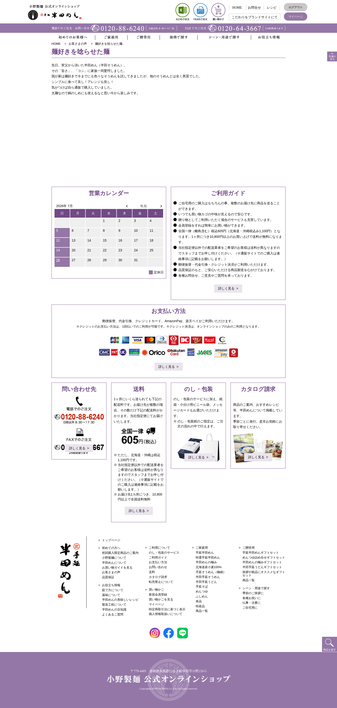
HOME (237, 7)
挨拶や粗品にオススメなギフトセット (263, 573)
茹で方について (112, 590)
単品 (199, 601)
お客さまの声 (111, 572)
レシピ (272, 7)
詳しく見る (226, 289)
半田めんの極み (206, 562)
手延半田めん (205, 552)
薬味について (111, 595)
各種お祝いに (251, 598)
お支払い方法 (158, 562)
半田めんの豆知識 (114, 609)
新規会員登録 (158, 594)
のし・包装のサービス (164, 552)
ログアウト (296, 7)
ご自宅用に (250, 607)
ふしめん (202, 596)
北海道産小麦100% (209, 567)
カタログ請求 (158, 577)
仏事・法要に (251, 602)
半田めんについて (114, 562)
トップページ (111, 540)
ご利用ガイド (158, 557)
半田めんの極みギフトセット (262, 562)
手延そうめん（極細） (211, 572)
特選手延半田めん (208, 557)
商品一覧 (202, 611)
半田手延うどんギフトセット (262, 567)
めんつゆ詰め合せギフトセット (263, 557)
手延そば (202, 586)
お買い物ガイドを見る (117, 567)
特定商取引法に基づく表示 (167, 609)
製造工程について (114, 604)
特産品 (200, 606)
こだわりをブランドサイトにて (255, 17)
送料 (152, 572)
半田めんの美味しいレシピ (120, 599)
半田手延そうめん (208, 577)
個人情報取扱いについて (165, 614)
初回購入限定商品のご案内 (120, 553)
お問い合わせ (158, 567)
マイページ (296, 16)
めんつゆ (202, 591)
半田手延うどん (206, 582)
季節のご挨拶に (253, 593)
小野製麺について (114, 557)
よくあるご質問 (112, 614)
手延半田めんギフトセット (260, 552)
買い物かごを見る (161, 599)
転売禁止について (161, 582)
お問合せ (254, 7)
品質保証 (108, 577)
